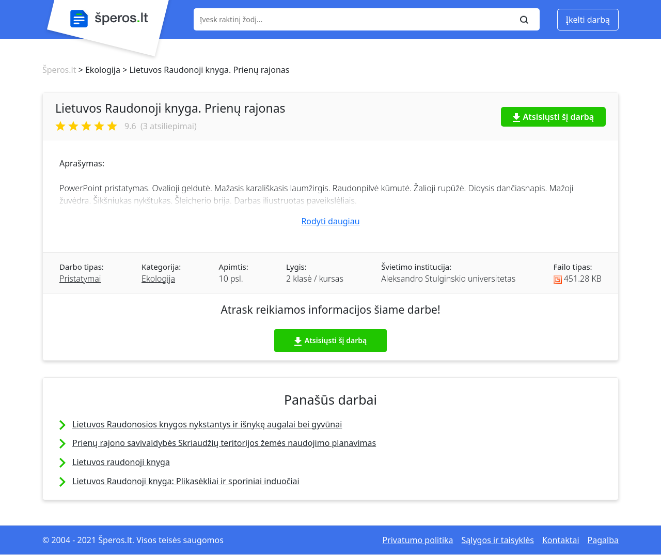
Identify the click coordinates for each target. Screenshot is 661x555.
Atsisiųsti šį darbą (553, 116)
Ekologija (158, 278)
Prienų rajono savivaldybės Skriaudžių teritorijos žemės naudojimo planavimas (224, 443)
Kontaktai (560, 540)
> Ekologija (98, 69)
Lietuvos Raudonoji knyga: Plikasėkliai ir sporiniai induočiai (186, 481)
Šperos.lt (59, 69)
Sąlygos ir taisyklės (498, 540)
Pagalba (603, 540)
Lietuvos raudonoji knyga (121, 462)
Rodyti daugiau (330, 221)
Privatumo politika (417, 540)
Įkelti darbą (588, 19)
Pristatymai (80, 278)
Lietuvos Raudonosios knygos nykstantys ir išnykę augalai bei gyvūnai (207, 424)
